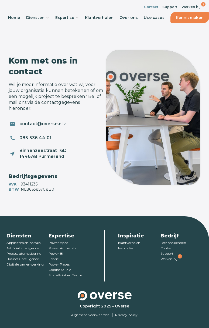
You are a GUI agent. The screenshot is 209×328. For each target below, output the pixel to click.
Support (169, 7)
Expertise (67, 17)
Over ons (128, 17)
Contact (151, 7)
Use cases (154, 17)
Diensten (37, 17)
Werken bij (191, 7)
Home (14, 17)
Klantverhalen (99, 17)
